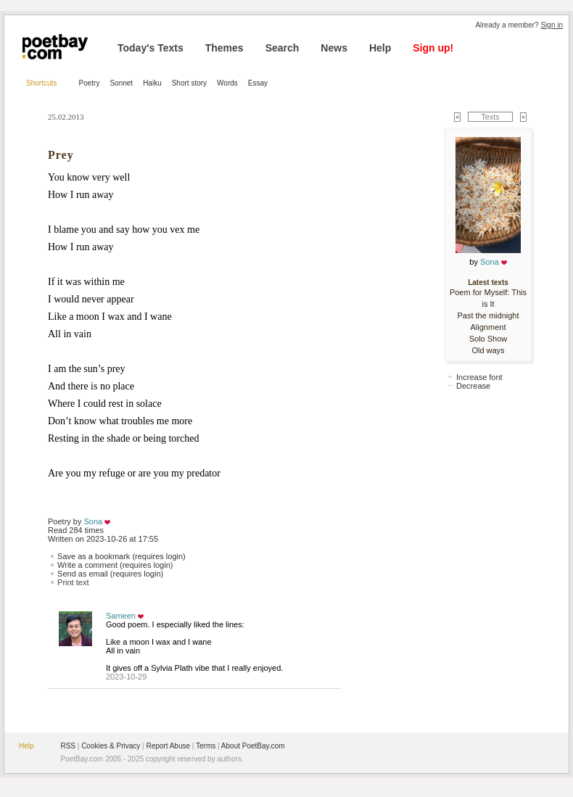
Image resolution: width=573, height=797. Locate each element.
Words (227, 83)
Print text (72, 582)
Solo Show (488, 338)
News (334, 48)
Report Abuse (168, 746)
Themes (224, 48)
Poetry (89, 83)
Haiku (152, 83)
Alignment (488, 327)
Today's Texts (151, 48)
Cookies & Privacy (110, 746)
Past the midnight (488, 315)
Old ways (487, 350)
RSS (67, 746)
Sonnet (121, 83)
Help (380, 48)
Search (282, 48)
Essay (258, 83)
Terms (205, 746)
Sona (93, 521)
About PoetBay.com (253, 746)
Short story (189, 83)
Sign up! (433, 48)
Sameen (121, 615)
